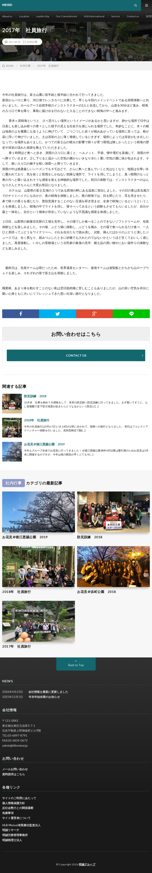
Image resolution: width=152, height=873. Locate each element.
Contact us (133, 16)
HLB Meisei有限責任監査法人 (21, 825)
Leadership (42, 16)
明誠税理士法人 (12, 840)
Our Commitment (66, 16)
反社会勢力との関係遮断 (17, 808)
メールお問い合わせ (15, 769)
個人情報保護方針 (13, 803)
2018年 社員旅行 (36, 420)
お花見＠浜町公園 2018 (96, 592)
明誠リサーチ (10, 830)
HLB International (94, 16)
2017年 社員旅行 (16, 646)
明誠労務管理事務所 (15, 835)
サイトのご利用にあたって (19, 798)
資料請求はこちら (13, 774)
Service (115, 16)
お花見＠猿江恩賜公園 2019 (44, 444)
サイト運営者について (16, 818)
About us (7, 16)
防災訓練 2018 (35, 396)
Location (24, 16)
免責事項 (8, 813)
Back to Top (76, 665)
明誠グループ (87, 864)
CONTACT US (76, 355)
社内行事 (32, 41)
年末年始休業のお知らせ (44, 697)
